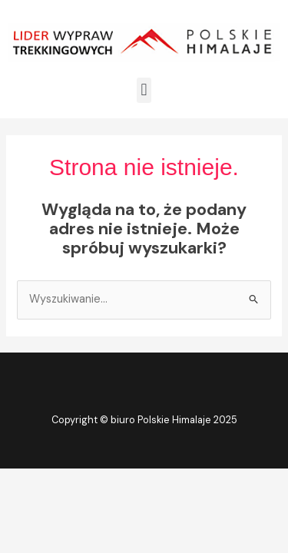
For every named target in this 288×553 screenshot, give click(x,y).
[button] (144, 90)
